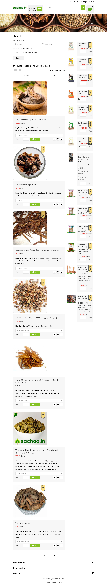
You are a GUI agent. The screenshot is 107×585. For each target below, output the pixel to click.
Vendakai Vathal (23, 523)
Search (83, 7)
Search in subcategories (23, 48)
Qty (16, 139)
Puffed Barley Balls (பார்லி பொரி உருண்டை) (85, 229)
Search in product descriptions (25, 52)
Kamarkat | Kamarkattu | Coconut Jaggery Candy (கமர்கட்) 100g (84, 249)
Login (85, 2)
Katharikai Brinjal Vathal (26, 184)
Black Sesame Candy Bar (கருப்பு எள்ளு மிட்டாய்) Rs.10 (84, 158)
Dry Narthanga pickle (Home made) (32, 119)
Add (36, 139)
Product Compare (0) (57, 70)
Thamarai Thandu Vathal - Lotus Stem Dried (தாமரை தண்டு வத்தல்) (36, 451)
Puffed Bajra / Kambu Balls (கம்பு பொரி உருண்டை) (84, 211)
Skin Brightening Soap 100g (83, 108)
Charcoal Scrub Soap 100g (83, 76)
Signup (91, 2)
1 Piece (81, 168)
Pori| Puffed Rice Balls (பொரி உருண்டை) (83, 192)
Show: (55, 75)
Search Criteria (18, 40)
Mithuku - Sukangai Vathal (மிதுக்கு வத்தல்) (36, 317)
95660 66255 (74, 2)
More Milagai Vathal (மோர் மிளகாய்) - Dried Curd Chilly (36, 381)
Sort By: (17, 75)
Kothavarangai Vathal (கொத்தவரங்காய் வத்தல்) (37, 250)
